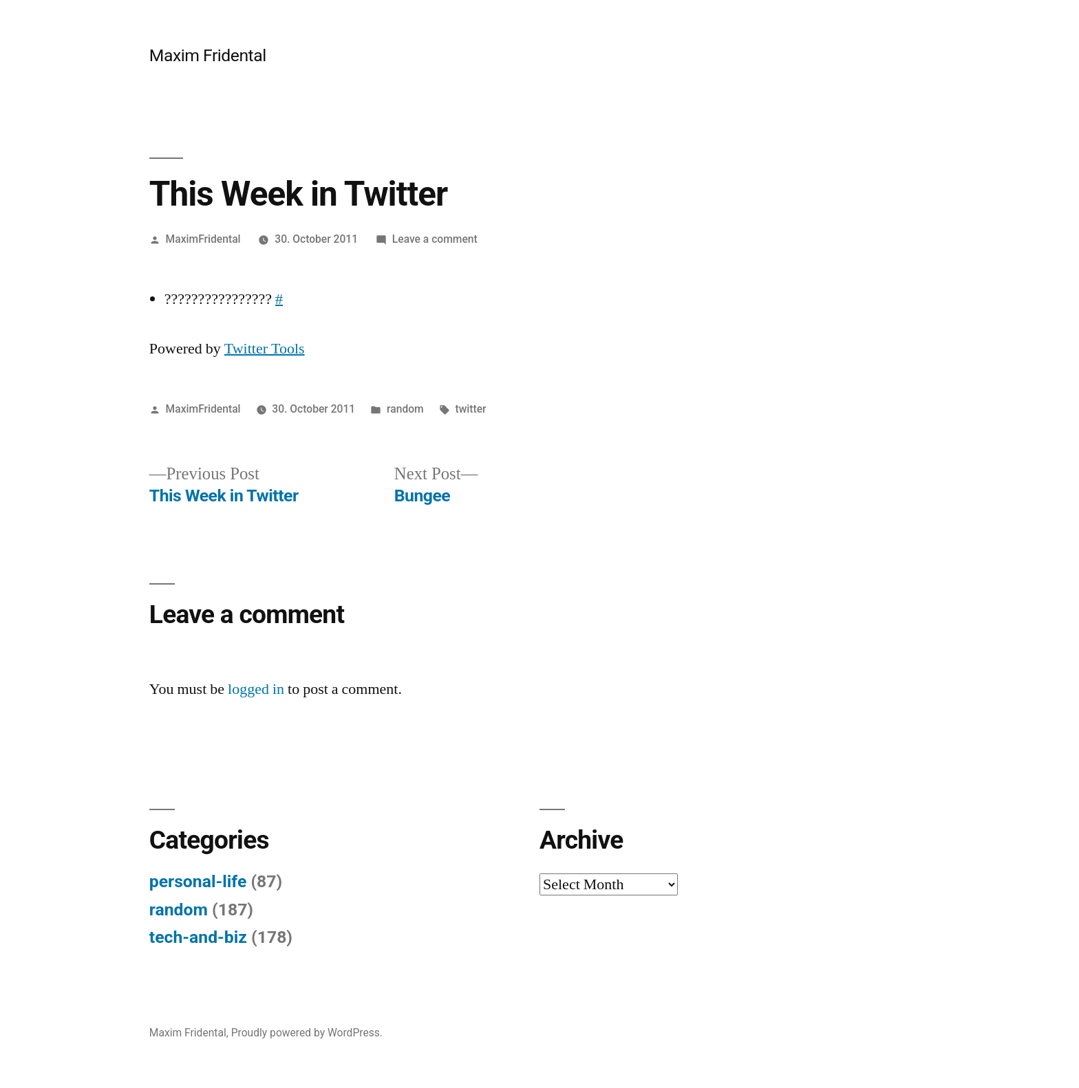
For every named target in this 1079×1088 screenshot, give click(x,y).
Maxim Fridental (207, 55)
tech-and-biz (198, 937)
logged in (256, 689)
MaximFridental (203, 239)
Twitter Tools (264, 348)
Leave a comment (435, 239)
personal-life (198, 881)
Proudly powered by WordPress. (307, 1032)
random (405, 408)
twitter (471, 408)
